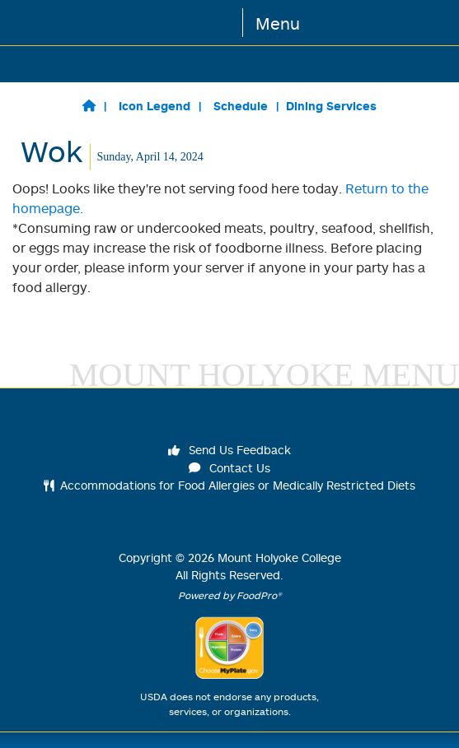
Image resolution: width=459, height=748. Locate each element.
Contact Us (230, 468)
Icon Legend (154, 106)
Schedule (240, 106)
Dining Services (331, 106)
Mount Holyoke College (279, 557)
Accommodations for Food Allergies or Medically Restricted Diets (229, 485)
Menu (277, 23)
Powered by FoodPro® (230, 595)
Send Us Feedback (230, 450)
